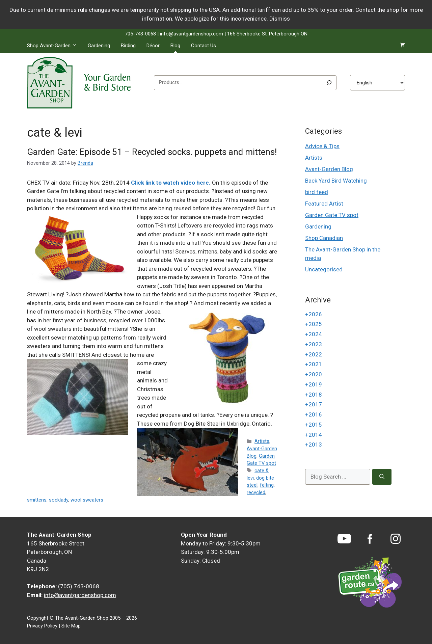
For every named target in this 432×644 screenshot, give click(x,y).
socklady (58, 500)
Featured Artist (324, 203)
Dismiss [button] (279, 18)
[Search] (329, 82)
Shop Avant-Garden (54, 45)
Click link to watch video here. (171, 182)
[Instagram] (395, 538)
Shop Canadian (324, 238)
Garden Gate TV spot (331, 215)
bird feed (316, 192)
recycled (256, 492)
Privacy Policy (42, 626)
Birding (128, 46)
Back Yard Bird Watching (336, 180)
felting (267, 485)
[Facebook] (370, 539)
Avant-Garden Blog (329, 169)
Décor (153, 46)
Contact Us (203, 46)
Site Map (71, 626)
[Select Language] (377, 82)
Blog (175, 46)
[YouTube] (344, 539)
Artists (261, 441)
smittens (37, 500)
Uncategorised (324, 269)
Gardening (99, 46)
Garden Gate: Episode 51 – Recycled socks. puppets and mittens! (152, 152)
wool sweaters (87, 500)
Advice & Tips (322, 146)
